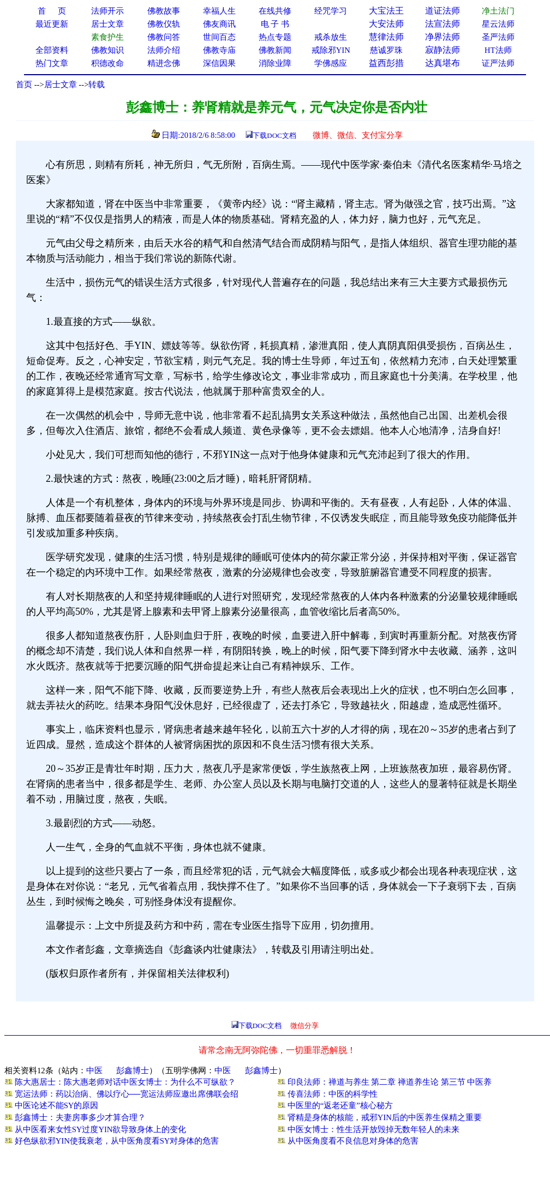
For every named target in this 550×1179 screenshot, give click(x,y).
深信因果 (219, 63)
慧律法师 (386, 36)
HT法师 (498, 50)
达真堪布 (442, 63)
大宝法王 (386, 10)
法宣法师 (442, 23)
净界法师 (442, 36)
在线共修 (275, 11)
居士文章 (60, 84)
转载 (96, 84)
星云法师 (498, 24)
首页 (24, 84)
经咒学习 (330, 11)
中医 (94, 1070)
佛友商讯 (219, 24)
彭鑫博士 (132, 1070)
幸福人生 (219, 11)
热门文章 (51, 63)
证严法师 (498, 63)
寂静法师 (442, 50)
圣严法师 (498, 37)
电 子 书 (275, 24)
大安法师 (386, 23)
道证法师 (442, 10)
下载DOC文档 (274, 135)
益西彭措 (386, 63)
